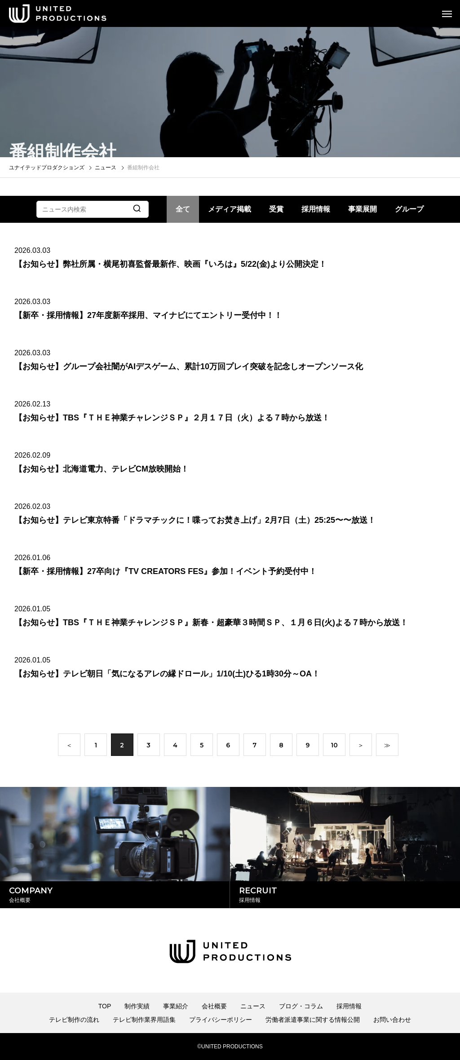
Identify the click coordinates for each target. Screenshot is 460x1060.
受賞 (276, 209)
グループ (409, 209)
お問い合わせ (392, 1019)
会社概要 (214, 1006)
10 (334, 748)
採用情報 (315, 209)
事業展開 (362, 209)
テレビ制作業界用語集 (144, 1019)
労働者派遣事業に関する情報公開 (312, 1019)
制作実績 (137, 1006)
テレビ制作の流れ (74, 1019)
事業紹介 (175, 1006)
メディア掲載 (229, 209)
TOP (104, 1006)
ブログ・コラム (301, 1006)
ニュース (252, 1006)
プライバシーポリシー (220, 1019)
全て (183, 209)
